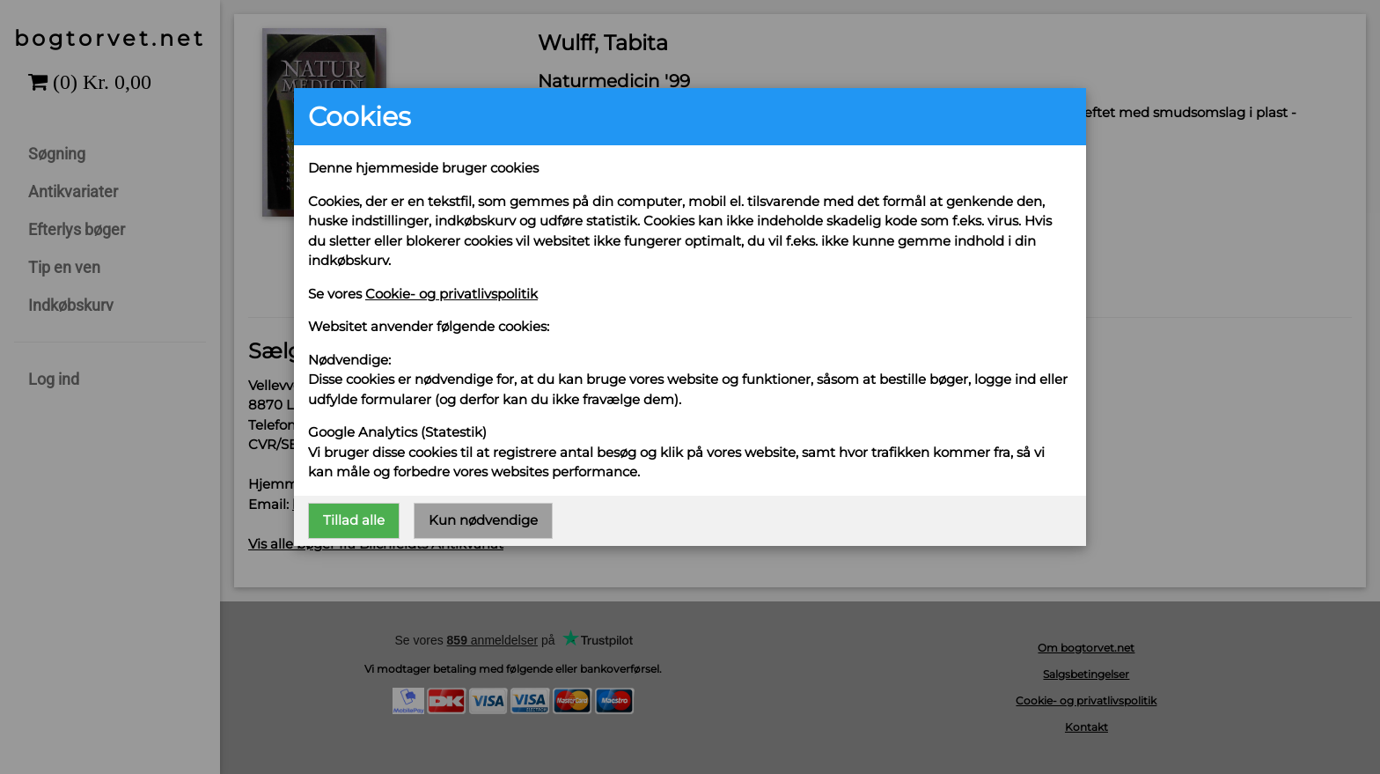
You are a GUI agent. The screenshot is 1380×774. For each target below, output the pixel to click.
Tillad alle (354, 520)
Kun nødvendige (483, 520)
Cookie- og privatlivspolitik (451, 293)
